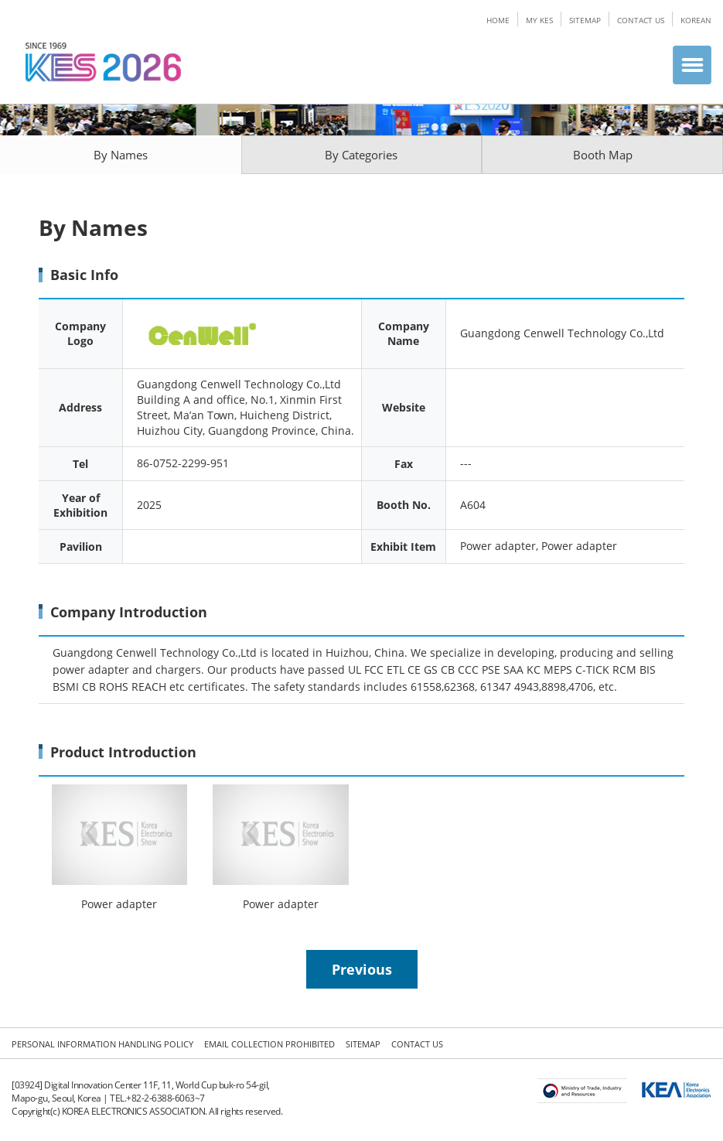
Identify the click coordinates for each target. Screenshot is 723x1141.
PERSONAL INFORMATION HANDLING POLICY (102, 1044)
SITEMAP (585, 20)
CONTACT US (640, 20)
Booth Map (603, 154)
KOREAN (695, 20)
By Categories (361, 154)
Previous (362, 969)
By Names (121, 154)
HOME (498, 20)
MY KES (539, 20)
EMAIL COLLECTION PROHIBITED (269, 1044)
